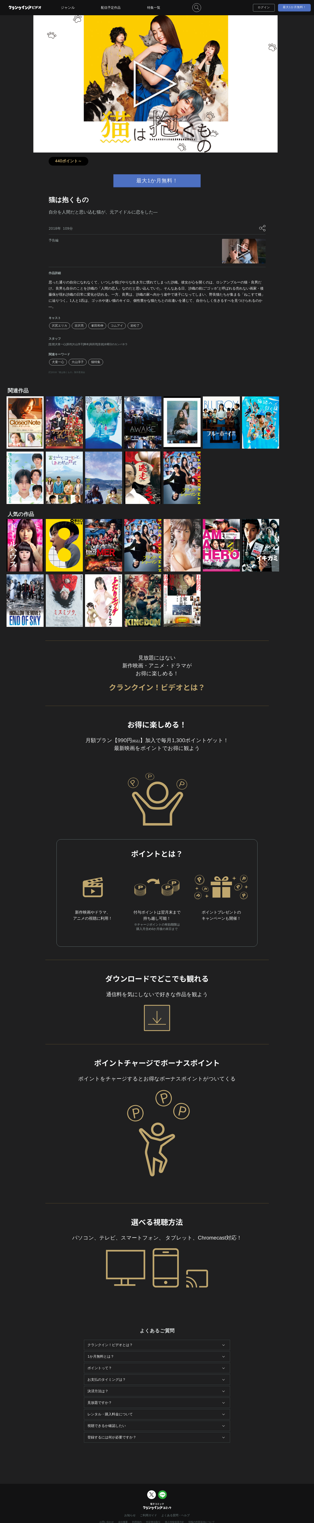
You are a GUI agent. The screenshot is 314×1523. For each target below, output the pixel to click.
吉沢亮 (79, 326)
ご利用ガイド (148, 1515)
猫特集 (95, 362)
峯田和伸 (97, 326)
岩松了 (135, 326)
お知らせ (130, 1515)
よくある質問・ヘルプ (175, 1515)
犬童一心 (58, 362)
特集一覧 (153, 7)
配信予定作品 (111, 7)
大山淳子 (78, 362)
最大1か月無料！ (294, 7)
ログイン (264, 7)
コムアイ (117, 326)
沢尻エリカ (59, 326)
